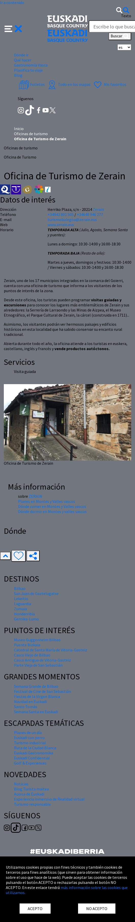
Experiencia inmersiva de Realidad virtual (49, 799)
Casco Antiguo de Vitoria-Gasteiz (42, 660)
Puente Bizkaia (27, 644)
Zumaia (20, 608)
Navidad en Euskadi (30, 701)
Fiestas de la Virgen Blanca (37, 696)
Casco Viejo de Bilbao (32, 655)
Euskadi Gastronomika (33, 752)
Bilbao (19, 588)
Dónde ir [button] (21, 54)
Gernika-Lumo (26, 618)
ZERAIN (35, 496)
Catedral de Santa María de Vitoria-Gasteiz (50, 649)
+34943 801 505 (61, 214)
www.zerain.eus (61, 224)
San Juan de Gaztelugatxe (36, 593)
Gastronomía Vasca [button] (31, 65)
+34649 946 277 (90, 214)
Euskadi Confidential (32, 757)
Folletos (32, 84)
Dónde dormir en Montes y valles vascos (52, 511)
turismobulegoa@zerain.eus (72, 219)
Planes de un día (28, 732)
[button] (13, 28)
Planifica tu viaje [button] (28, 70)
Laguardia (22, 603)
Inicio (19, 128)
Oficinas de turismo (31, 133)
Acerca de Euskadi (29, 793)
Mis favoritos (109, 84)
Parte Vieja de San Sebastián (38, 665)
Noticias (21, 783)
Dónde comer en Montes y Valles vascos (52, 506)
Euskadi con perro (29, 737)
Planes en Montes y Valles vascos (46, 501)
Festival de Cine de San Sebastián (42, 691)
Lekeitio (21, 598)
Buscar (120, 36)
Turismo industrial (30, 742)
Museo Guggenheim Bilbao (37, 639)
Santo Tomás (25, 706)
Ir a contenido (12, 2)
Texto (126, 15)
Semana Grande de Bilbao (36, 686)
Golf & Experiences (30, 762)
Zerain (98, 209)
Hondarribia (24, 613)
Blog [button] (18, 75)
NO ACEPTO (96, 908)
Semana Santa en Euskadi (36, 711)
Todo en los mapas (69, 84)
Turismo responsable (32, 804)
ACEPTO (35, 908)
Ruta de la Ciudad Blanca (35, 747)
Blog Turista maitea (31, 788)
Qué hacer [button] (22, 59)
